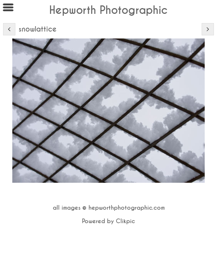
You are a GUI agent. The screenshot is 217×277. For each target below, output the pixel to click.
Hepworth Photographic (108, 10)
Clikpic (125, 221)
